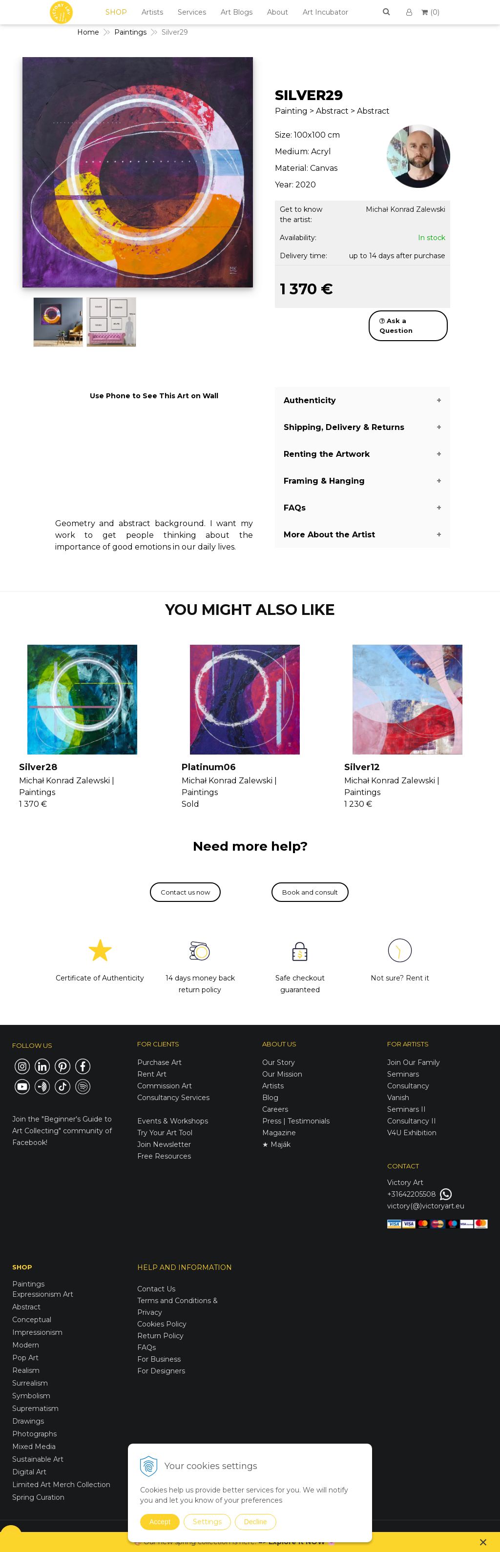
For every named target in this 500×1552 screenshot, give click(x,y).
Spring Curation (38, 1497)
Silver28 (38, 767)
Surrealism (30, 1383)
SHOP (116, 12)
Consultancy (408, 1086)
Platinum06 (209, 767)
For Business (160, 1359)
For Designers (161, 1371)
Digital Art (29, 1472)
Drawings (28, 1421)
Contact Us (156, 1289)
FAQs (146, 1347)
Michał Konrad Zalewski (405, 209)
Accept (159, 1522)
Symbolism (31, 1395)
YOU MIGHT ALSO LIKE (250, 610)
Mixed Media (34, 1446)
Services (192, 12)
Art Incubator (325, 12)
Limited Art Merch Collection (61, 1484)
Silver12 (362, 767)
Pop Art (25, 1357)
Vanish (398, 1097)
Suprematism (35, 1408)
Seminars (403, 1074)
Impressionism (37, 1332)
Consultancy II (411, 1121)
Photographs (34, 1433)
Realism (26, 1370)
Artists (152, 12)
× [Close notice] (483, 1542)
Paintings (28, 1284)
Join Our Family (413, 1062)
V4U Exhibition (412, 1132)
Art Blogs (236, 12)
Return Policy (160, 1335)
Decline (255, 1522)
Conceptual (31, 1319)
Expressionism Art (42, 1294)
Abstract (26, 1307)
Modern (25, 1345)
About (277, 12)
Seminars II (406, 1109)
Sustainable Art (37, 1459)
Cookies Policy (162, 1324)
